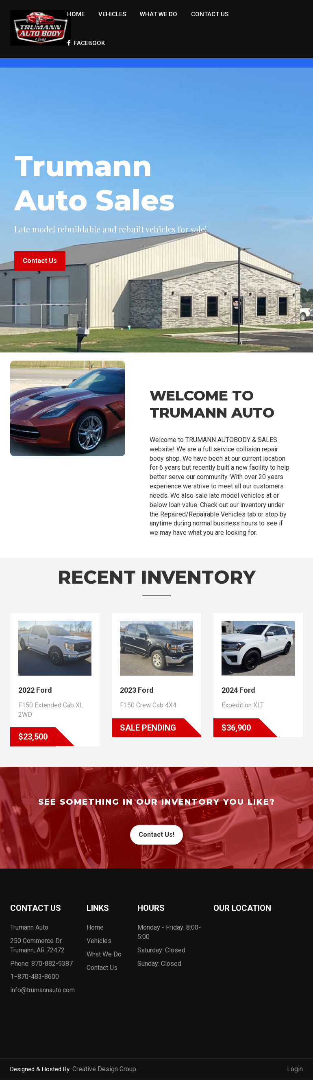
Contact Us (209, 14)
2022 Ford (35, 694)
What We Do (158, 14)
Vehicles (112, 14)
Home (76, 14)
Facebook (86, 43)
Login (295, 1073)
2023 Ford (137, 694)
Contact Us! (156, 839)
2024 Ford (238, 694)
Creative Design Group (104, 1073)
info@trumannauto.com (42, 994)
